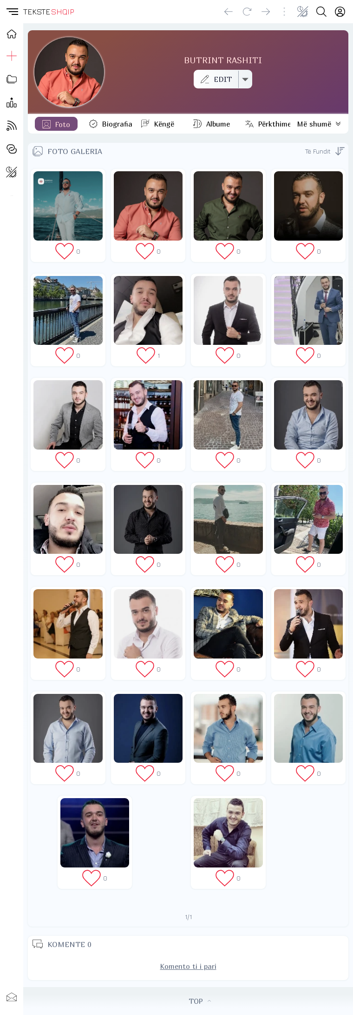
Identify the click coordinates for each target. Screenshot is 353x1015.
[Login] (340, 11)
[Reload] (247, 11)
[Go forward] (265, 11)
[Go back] (228, 11)
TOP (200, 1001)
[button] (11, 11)
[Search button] (321, 11)
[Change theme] (303, 11)
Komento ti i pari (188, 966)
